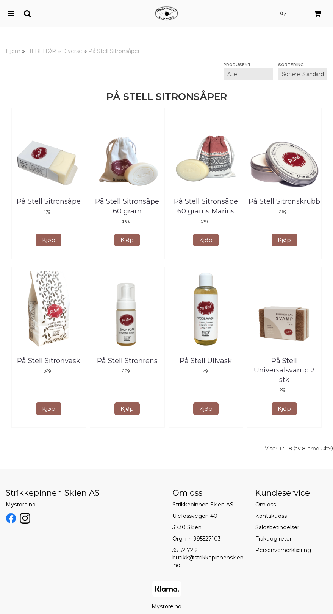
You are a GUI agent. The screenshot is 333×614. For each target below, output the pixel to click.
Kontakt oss (271, 516)
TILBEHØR (41, 51)
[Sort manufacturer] (248, 74)
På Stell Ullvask (206, 361)
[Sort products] (302, 74)
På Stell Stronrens (127, 361)
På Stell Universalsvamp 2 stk (284, 370)
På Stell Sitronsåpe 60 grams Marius (206, 206)
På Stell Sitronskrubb (284, 201)
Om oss (265, 504)
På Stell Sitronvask (48, 361)
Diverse (72, 51)
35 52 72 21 (186, 550)
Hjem (13, 51)
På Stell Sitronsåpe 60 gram (127, 206)
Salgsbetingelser (277, 527)
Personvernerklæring (283, 550)
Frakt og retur (273, 538)
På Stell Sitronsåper (114, 51)
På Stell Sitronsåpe (49, 201)
